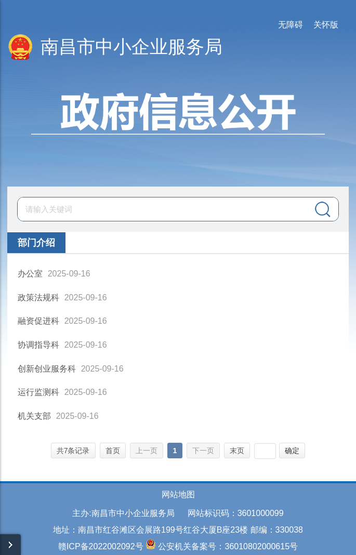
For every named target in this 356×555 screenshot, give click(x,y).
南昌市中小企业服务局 (131, 46)
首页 (113, 450)
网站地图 (178, 494)
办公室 (30, 273)
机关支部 (34, 416)
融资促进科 (38, 320)
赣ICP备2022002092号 (100, 546)
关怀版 (325, 24)
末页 (237, 450)
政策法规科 (38, 297)
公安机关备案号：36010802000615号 (228, 546)
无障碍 (290, 24)
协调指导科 (38, 344)
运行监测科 (38, 392)
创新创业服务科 (47, 368)
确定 (292, 450)
